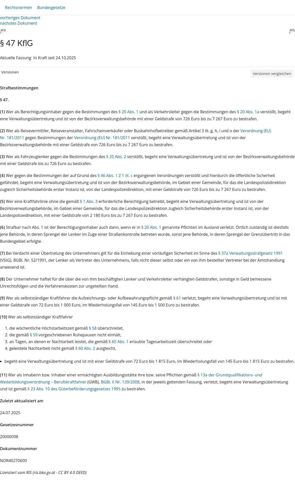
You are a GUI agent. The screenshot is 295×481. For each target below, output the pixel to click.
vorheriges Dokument (20, 17)
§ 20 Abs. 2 (116, 156)
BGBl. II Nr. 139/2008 (120, 382)
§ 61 (177, 298)
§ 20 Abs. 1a (248, 112)
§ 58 (93, 328)
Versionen (10, 71)
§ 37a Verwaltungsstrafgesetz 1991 (250, 253)
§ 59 (34, 335)
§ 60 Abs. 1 (119, 341)
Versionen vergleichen (272, 73)
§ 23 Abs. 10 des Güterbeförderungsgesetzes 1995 (74, 389)
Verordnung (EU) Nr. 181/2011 (102, 137)
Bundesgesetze (51, 7)
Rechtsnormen (18, 7)
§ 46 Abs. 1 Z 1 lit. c (115, 175)
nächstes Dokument (18, 23)
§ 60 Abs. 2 (85, 348)
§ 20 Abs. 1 (129, 112)
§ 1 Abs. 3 (89, 201)
